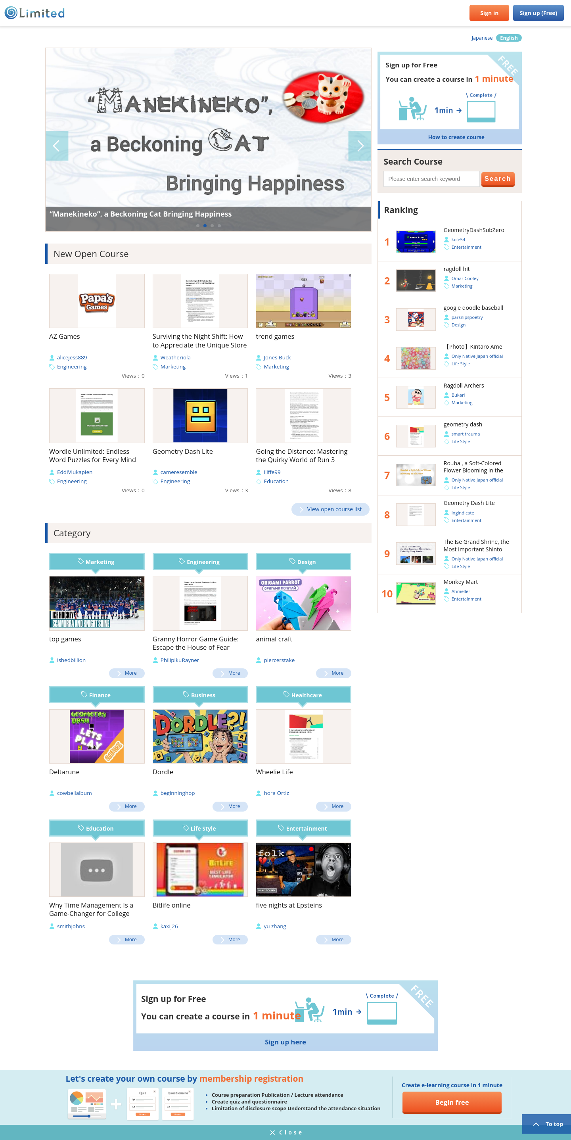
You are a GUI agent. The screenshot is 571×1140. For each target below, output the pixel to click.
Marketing (173, 366)
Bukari (458, 395)
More (131, 673)
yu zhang (275, 926)
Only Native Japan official (477, 356)
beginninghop (178, 792)
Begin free (452, 1102)
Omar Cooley (465, 278)
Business (199, 695)
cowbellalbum (74, 792)
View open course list (334, 509)
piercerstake (279, 660)
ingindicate (463, 513)
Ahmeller (461, 591)
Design (302, 562)
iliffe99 (272, 472)
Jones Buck (277, 357)
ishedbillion (71, 660)
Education (276, 481)
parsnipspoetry (467, 317)
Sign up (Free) (539, 13)
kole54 (459, 239)
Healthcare (303, 695)
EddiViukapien (74, 472)
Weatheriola (176, 357)
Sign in (489, 13)
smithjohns (71, 926)
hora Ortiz (276, 792)
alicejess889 (72, 357)
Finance (96, 695)
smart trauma (466, 434)
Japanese (482, 38)
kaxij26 (169, 926)
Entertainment (302, 828)
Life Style (199, 828)
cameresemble (179, 472)
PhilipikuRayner (180, 660)
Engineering (72, 366)
